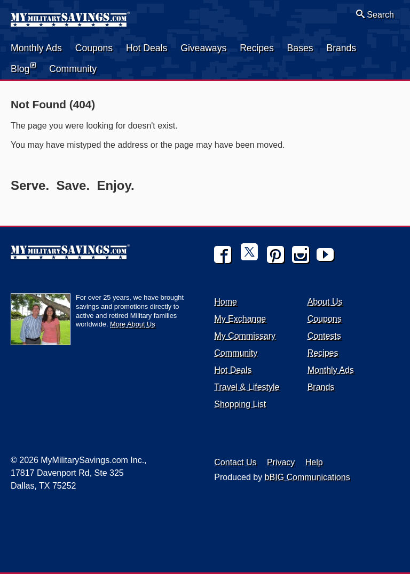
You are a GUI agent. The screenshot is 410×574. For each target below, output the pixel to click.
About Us (325, 301)
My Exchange (240, 318)
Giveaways (203, 48)
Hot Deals (146, 48)
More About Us (132, 324)
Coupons (94, 48)
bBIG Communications (307, 477)
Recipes (257, 48)
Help (314, 462)
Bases (300, 48)
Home (225, 301)
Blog (23, 68)
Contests (324, 335)
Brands (341, 48)
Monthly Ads (36, 48)
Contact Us (235, 462)
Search (375, 14)
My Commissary (244, 335)
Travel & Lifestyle (246, 387)
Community (73, 68)
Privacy (281, 462)
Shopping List (240, 404)
